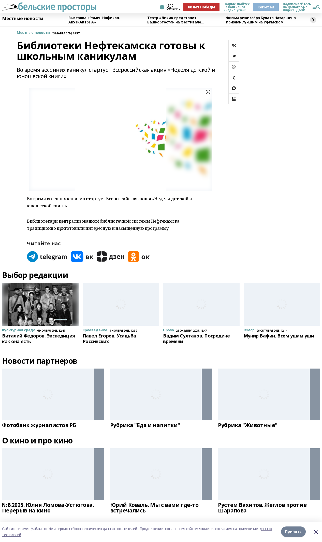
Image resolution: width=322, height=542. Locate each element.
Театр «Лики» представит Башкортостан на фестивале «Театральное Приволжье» (174, 20)
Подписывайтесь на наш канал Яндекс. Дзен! (236, 7)
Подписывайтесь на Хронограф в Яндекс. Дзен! (295, 7)
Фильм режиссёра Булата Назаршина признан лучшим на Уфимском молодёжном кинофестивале (261, 20)
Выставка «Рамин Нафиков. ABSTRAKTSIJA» (94, 20)
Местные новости (22, 18)
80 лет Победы (201, 7)
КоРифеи (266, 7)
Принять (293, 531)
